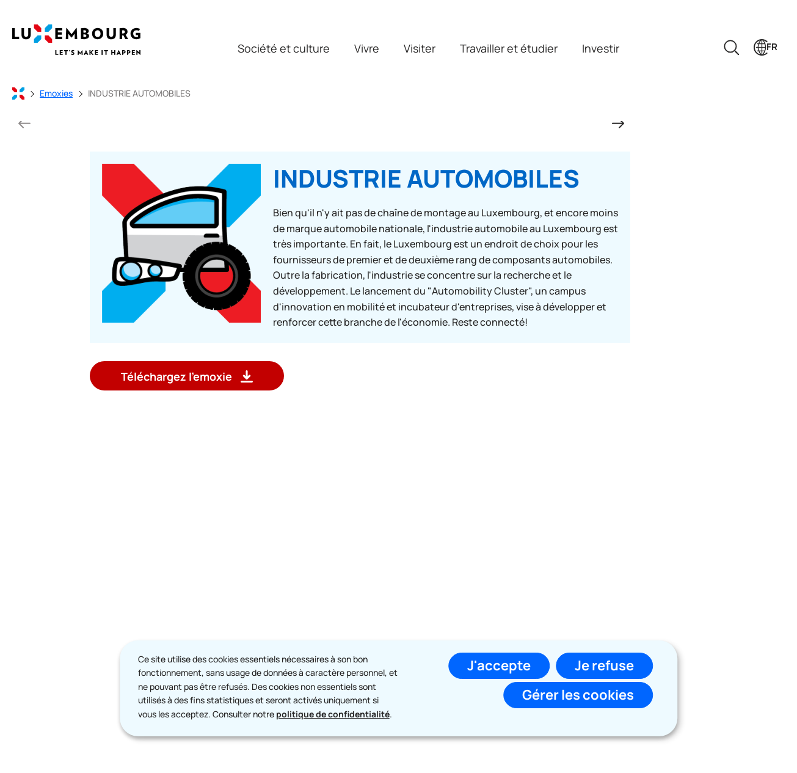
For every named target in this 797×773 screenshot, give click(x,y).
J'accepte (499, 665)
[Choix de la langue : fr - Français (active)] (765, 47)
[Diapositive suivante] (618, 123)
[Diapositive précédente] (24, 123)
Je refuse (604, 665)
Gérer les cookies (578, 695)
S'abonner (489, 634)
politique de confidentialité (333, 714)
